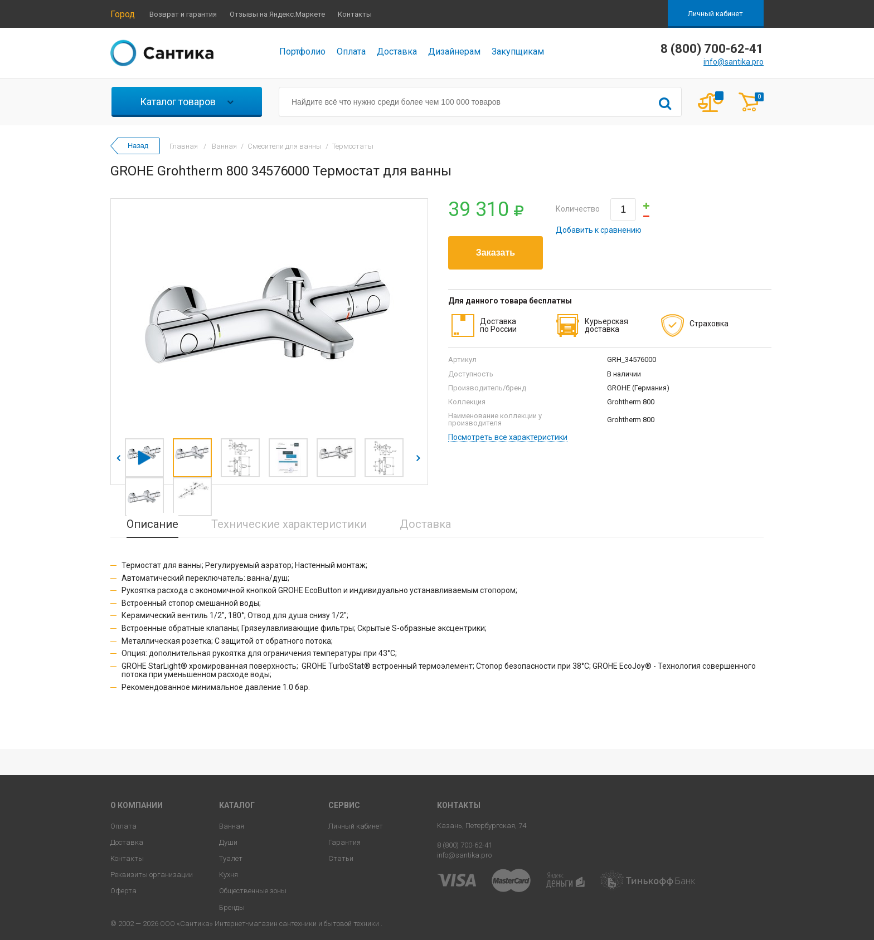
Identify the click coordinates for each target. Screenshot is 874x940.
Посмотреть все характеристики (507, 437)
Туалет (230, 858)
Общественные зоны (253, 891)
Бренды (232, 907)
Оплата (351, 51)
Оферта (123, 891)
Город (122, 14)
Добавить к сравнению (599, 230)
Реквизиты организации (151, 874)
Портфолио (302, 51)
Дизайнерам (454, 51)
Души (228, 842)
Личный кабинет (715, 13)
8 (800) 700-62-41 (464, 845)
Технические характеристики (289, 524)
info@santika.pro (733, 62)
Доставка (397, 51)
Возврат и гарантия (183, 14)
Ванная (231, 826)
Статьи (340, 858)
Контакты (355, 14)
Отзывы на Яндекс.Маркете (277, 14)
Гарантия (344, 842)
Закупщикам (518, 51)
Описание (152, 524)
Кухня (228, 874)
